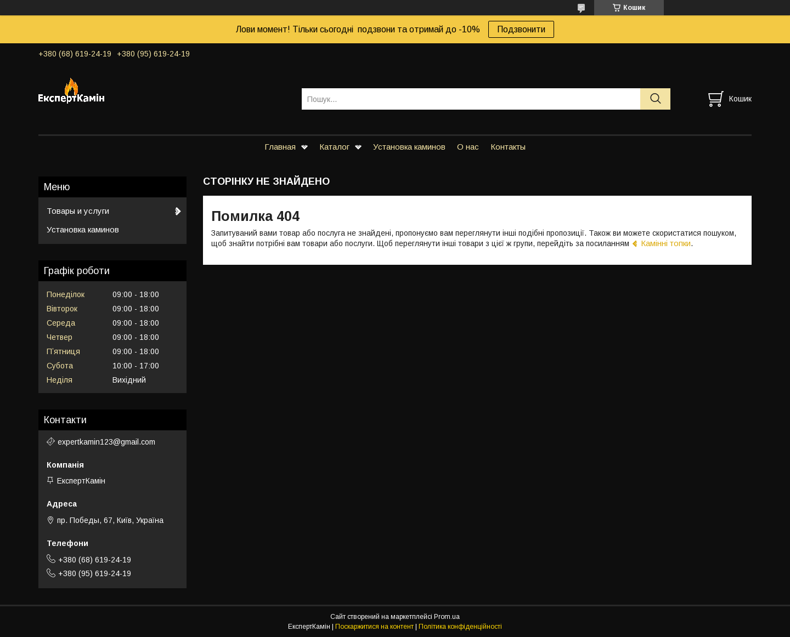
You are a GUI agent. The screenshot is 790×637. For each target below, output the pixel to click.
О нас (468, 146)
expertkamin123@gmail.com (106, 441)
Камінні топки (666, 243)
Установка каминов (409, 146)
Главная (280, 146)
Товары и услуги (78, 210)
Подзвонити (521, 29)
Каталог (334, 146)
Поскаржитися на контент (374, 626)
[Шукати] (655, 99)
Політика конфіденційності (460, 626)
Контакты (508, 146)
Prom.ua (447, 617)
